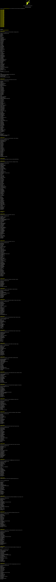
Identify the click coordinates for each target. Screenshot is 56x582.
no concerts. (2, 211)
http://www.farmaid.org (6, 8)
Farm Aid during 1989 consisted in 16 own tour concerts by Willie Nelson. (9, 159)
